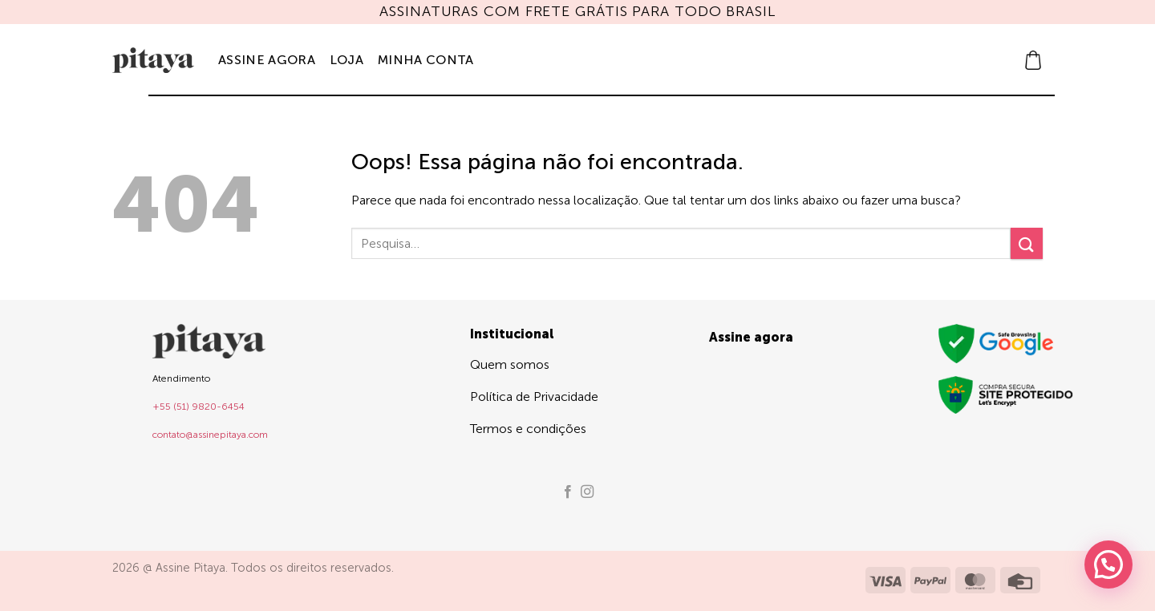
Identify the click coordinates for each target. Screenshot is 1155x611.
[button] (1033, 60)
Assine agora (266, 59)
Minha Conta (426, 59)
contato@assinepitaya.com (210, 434)
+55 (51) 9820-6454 (198, 406)
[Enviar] (1027, 243)
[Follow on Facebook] (567, 492)
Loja (346, 59)
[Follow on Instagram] (587, 492)
